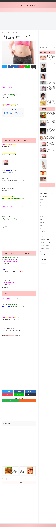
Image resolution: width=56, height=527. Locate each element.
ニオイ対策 (43, 234)
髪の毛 (42, 222)
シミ (42, 205)
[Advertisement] (28, 20)
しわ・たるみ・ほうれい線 (47, 211)
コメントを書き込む (19, 482)
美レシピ (43, 254)
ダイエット (43, 236)
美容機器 (43, 231)
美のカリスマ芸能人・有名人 (47, 193)
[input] (47, 47)
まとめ (4, 115)
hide (15, 109)
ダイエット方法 (5, 335)
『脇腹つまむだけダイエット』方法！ (11, 112)
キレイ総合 (43, 199)
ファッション (44, 257)
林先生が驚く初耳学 (17, 335)
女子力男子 (43, 259)
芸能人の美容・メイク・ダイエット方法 (47, 189)
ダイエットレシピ (46, 242)
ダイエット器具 (45, 245)
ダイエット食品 (45, 248)
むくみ (42, 213)
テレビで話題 (11, 335)
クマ (42, 208)
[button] (54, 47)
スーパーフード (44, 251)
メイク (42, 225)
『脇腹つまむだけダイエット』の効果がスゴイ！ (13, 113)
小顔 (42, 216)
